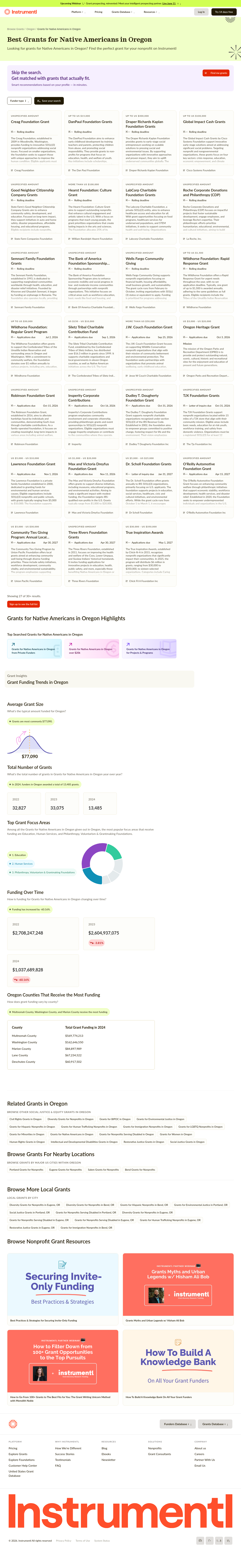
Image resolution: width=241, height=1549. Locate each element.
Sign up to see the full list (23, 604)
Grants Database (123, 11)
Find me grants (216, 72)
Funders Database (177, 1424)
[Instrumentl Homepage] (20, 12)
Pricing (98, 11)
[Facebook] (200, 1541)
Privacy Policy (63, 1540)
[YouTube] (219, 1541)
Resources (151, 11)
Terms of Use (83, 1540)
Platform (78, 11)
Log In (201, 11)
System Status (102, 1540)
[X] (210, 1541)
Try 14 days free (224, 11)
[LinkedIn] (228, 1541)
